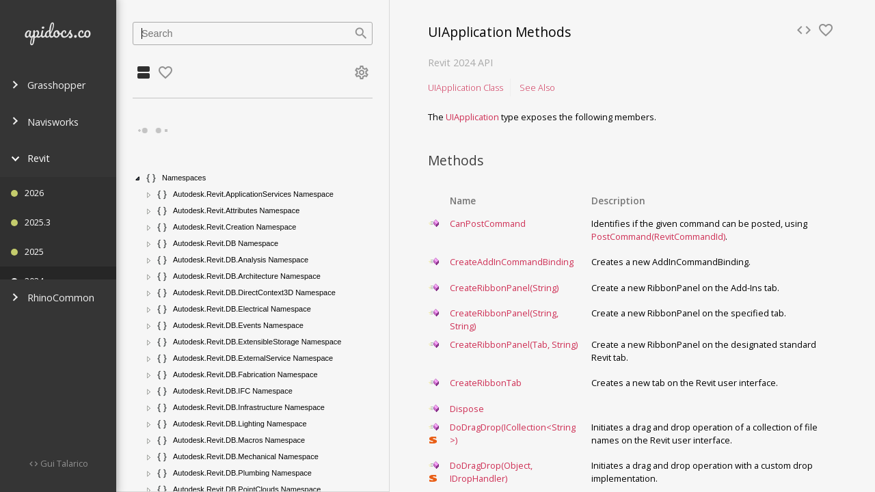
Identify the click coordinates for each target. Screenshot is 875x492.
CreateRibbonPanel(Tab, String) (514, 344)
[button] (138, 178)
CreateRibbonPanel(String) (504, 288)
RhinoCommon (52, 297)
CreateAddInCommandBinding (512, 262)
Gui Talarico (63, 463)
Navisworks (45, 121)
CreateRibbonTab (486, 383)
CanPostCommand (488, 223)
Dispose (467, 408)
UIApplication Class (465, 87)
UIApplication (472, 117)
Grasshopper (48, 85)
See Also (537, 87)
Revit (30, 158)
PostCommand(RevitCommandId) (658, 236)
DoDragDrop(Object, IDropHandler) (491, 471)
